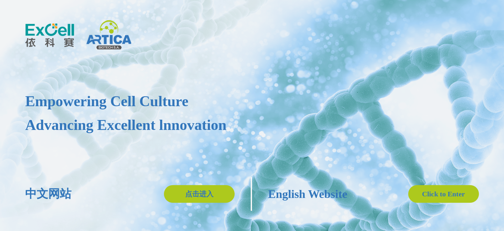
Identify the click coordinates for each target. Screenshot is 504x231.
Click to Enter (443, 194)
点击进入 (199, 194)
